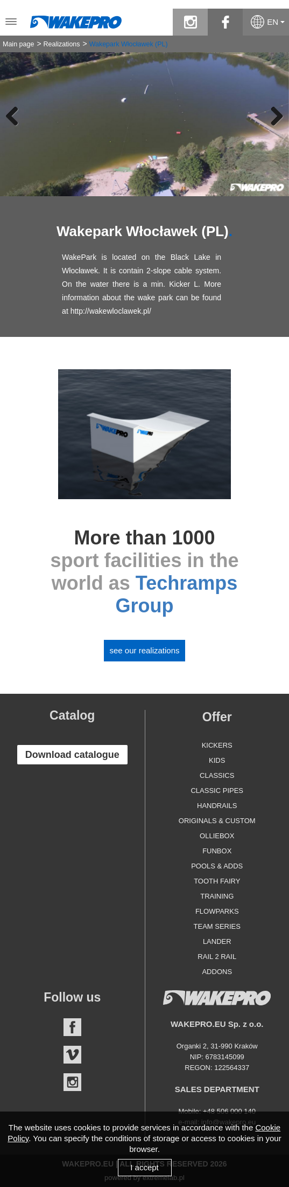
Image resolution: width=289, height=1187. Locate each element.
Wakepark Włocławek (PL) (128, 44)
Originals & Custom (217, 821)
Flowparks (217, 911)
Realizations (61, 44)
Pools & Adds (217, 866)
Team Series (217, 926)
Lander (217, 941)
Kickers (217, 745)
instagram (190, 22)
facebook (225, 22)
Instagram (72, 1082)
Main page (18, 44)
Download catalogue (72, 754)
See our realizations (144, 650)
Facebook (72, 1027)
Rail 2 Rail (217, 957)
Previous (16, 116)
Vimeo (72, 1055)
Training (217, 896)
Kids (217, 760)
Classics (217, 775)
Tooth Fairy (217, 881)
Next (273, 116)
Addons (217, 972)
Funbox (216, 851)
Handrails (217, 806)
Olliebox (217, 836)
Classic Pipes (217, 790)
